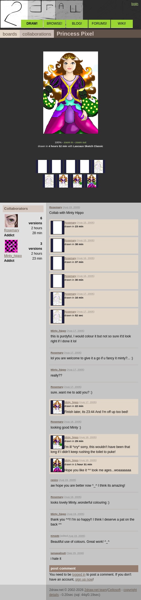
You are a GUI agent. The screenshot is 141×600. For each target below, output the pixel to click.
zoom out (80, 142)
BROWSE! (54, 23)
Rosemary (11, 230)
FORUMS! (99, 23)
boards (10, 34)
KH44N (55, 535)
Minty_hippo (13, 256)
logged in (79, 574)
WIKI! (122, 23)
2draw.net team (95, 590)
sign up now (84, 579)
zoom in (68, 142)
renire (54, 479)
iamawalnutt (58, 553)
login (134, 4)
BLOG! (77, 23)
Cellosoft (114, 590)
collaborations (36, 34)
